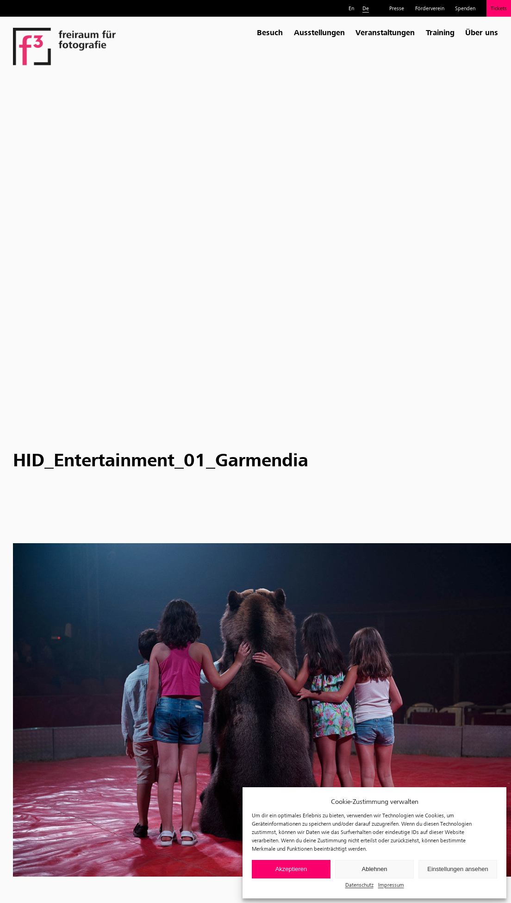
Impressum (391, 884)
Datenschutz (359, 884)
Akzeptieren (291, 868)
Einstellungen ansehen (457, 868)
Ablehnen (374, 868)
